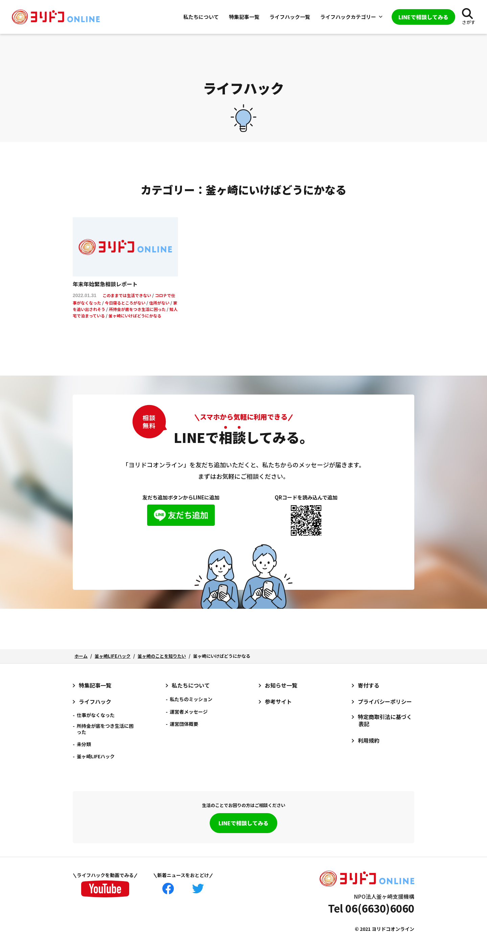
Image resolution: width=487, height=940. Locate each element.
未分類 (84, 744)
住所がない (159, 303)
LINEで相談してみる (243, 823)
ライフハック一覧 (290, 16)
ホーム (81, 656)
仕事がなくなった (96, 715)
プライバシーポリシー (385, 701)
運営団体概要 (184, 724)
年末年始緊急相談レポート (105, 284)
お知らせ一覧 (281, 685)
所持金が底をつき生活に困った (137, 309)
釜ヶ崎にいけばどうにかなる (135, 315)
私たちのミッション (191, 699)
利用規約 (368, 740)
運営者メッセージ (189, 712)
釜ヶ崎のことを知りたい (162, 656)
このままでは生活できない (126, 295)
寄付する (368, 685)
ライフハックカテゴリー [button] (351, 16)
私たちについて (201, 16)
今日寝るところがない (125, 303)
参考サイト (278, 701)
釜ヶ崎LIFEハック (113, 656)
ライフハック (95, 701)
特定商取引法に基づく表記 (385, 720)
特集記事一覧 (244, 16)
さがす (468, 22)
